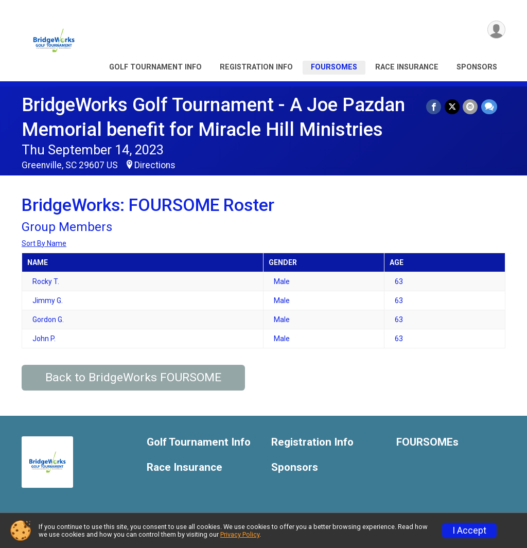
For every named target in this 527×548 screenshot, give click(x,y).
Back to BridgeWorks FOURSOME (133, 377)
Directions (154, 165)
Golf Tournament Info (155, 67)
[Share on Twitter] (452, 106)
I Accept (469, 530)
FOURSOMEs (334, 67)
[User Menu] (495, 30)
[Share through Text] (489, 106)
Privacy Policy (239, 534)
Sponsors (476, 67)
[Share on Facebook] (434, 106)
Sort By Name (44, 243)
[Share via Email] (470, 106)
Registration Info (256, 67)
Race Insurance (406, 67)
